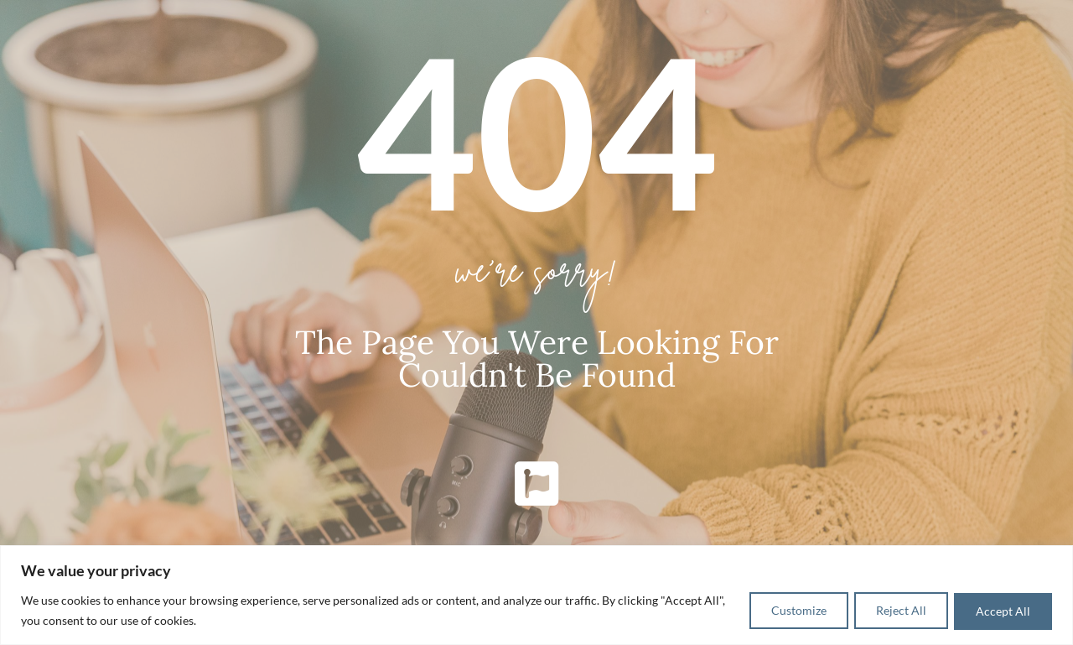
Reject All (893, 610)
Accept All (1000, 610)
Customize (784, 610)
